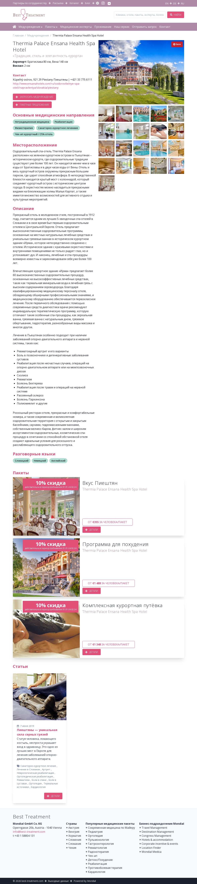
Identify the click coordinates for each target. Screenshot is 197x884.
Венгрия (73, 832)
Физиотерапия (24, 128)
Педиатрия (95, 832)
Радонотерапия (98, 852)
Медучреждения (30, 27)
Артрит (46, 769)
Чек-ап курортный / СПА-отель (34, 134)
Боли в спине (39, 780)
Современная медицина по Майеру (111, 828)
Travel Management (154, 828)
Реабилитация (63, 121)
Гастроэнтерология (101, 844)
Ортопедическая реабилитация (35, 776)
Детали (91, 529)
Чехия (72, 848)
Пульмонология (98, 840)
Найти (175, 14)
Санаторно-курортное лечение (38, 765)
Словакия (74, 844)
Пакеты (51, 27)
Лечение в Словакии (28, 769)
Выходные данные (58, 880)
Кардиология (38, 787)
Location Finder (151, 848)
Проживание (102, 27)
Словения (74, 840)
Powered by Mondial (85, 880)
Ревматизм (23, 780)
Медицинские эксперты (76, 27)
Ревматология (97, 848)
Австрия (73, 828)
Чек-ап (92, 856)
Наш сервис (121, 27)
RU (182, 3)
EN (166, 3)
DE (174, 3)
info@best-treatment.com (29, 832)
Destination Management (158, 832)
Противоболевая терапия (105, 868)
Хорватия (74, 836)
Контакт (164, 27)
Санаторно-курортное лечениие (58, 128)
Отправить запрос (144, 27)
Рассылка (58, 3)
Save (177, 44)
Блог (87, 3)
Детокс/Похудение (100, 860)
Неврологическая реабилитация (35, 773)
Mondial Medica (151, 852)
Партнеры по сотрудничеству (30, 3)
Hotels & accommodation (157, 840)
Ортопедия (35, 783)
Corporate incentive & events (160, 844)
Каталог (74, 3)
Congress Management (156, 836)
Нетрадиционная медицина (32, 121)
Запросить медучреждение (34, 96)
